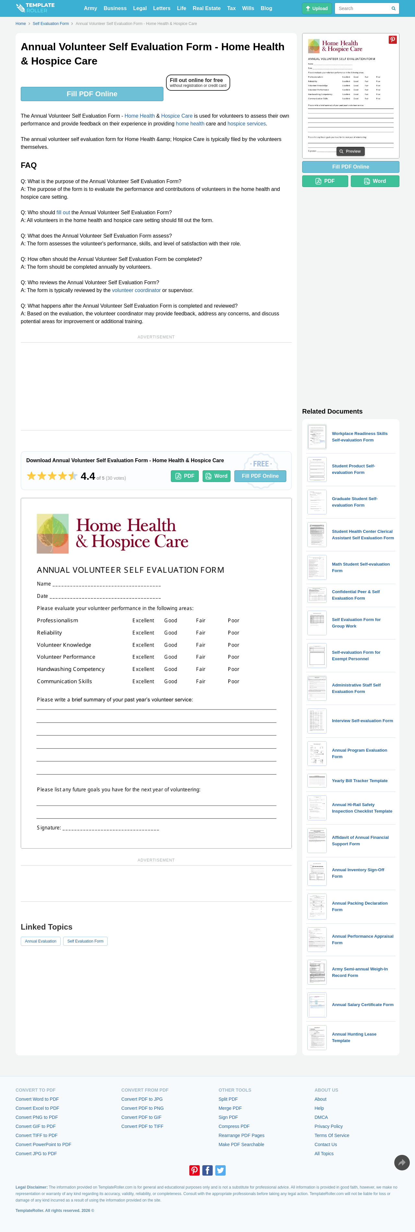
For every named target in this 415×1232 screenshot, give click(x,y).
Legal (140, 8)
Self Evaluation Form (85, 941)
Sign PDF (228, 1117)
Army (90, 8)
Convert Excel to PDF (37, 1108)
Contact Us (325, 1144)
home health (190, 123)
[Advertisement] (156, 386)
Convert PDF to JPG (142, 1099)
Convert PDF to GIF (141, 1117)
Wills (248, 8)
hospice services (247, 123)
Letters (162, 8)
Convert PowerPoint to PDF (43, 1144)
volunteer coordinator (136, 290)
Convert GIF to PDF (36, 1126)
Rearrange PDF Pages (242, 1135)
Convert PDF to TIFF (142, 1126)
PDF (185, 476)
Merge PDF (230, 1108)
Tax (231, 8)
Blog (266, 8)
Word (217, 476)
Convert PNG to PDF (37, 1117)
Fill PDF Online (92, 94)
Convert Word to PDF (37, 1099)
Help (319, 1108)
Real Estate (206, 8)
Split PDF (228, 1099)
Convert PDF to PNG (142, 1108)
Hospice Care (177, 116)
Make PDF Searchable (241, 1144)
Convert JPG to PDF (36, 1153)
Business (115, 8)
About (320, 1099)
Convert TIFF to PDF (37, 1135)
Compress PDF (234, 1126)
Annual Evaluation (40, 941)
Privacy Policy (328, 1126)
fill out (63, 212)
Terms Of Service (331, 1135)
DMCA (321, 1117)
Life (181, 8)
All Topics (324, 1153)
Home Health (139, 116)
